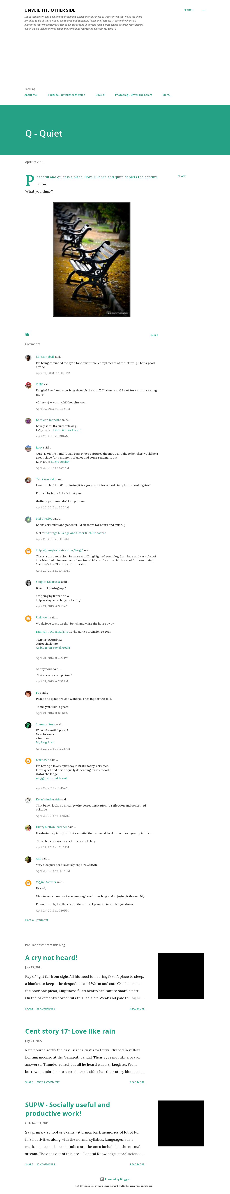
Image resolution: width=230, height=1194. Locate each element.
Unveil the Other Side (49, 10)
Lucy (39, 447)
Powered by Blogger (115, 1179)
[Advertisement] (115, 60)
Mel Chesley (44, 518)
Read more (137, 1008)
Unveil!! (100, 95)
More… (167, 95)
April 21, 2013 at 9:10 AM (52, 606)
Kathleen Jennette (48, 420)
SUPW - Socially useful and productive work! (67, 1109)
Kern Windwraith (48, 799)
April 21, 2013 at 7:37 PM (52, 681)
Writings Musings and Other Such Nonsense (75, 533)
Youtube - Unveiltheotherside (66, 95)
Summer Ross (45, 724)
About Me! (30, 95)
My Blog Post (45, 742)
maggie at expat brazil (51, 778)
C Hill (39, 384)
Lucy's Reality (60, 461)
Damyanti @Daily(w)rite (52, 631)
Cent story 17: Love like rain (70, 1031)
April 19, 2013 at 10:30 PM (53, 373)
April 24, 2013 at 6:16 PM (52, 910)
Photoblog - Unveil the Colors (133, 95)
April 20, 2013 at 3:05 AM (52, 467)
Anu (38, 858)
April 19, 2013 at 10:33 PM (53, 408)
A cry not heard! (51, 957)
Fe (37, 692)
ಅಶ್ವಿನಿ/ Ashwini (46, 882)
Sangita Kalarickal (48, 581)
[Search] (188, 10)
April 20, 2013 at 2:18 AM (52, 436)
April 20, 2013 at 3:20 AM (52, 507)
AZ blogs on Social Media (53, 647)
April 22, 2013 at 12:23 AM (53, 748)
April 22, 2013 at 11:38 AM (53, 815)
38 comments (45, 1008)
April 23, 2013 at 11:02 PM (53, 871)
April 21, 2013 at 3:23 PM (52, 658)
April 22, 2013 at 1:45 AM (52, 788)
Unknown (42, 617)
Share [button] (182, 176)
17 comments (45, 1164)
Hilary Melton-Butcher (51, 827)
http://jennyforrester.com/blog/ (59, 550)
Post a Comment (36, 920)
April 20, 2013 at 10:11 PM (53, 570)
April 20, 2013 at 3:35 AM (52, 539)
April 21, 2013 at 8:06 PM (52, 713)
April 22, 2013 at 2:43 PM (52, 847)
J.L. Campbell (45, 356)
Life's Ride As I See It (67, 430)
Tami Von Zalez (46, 479)
